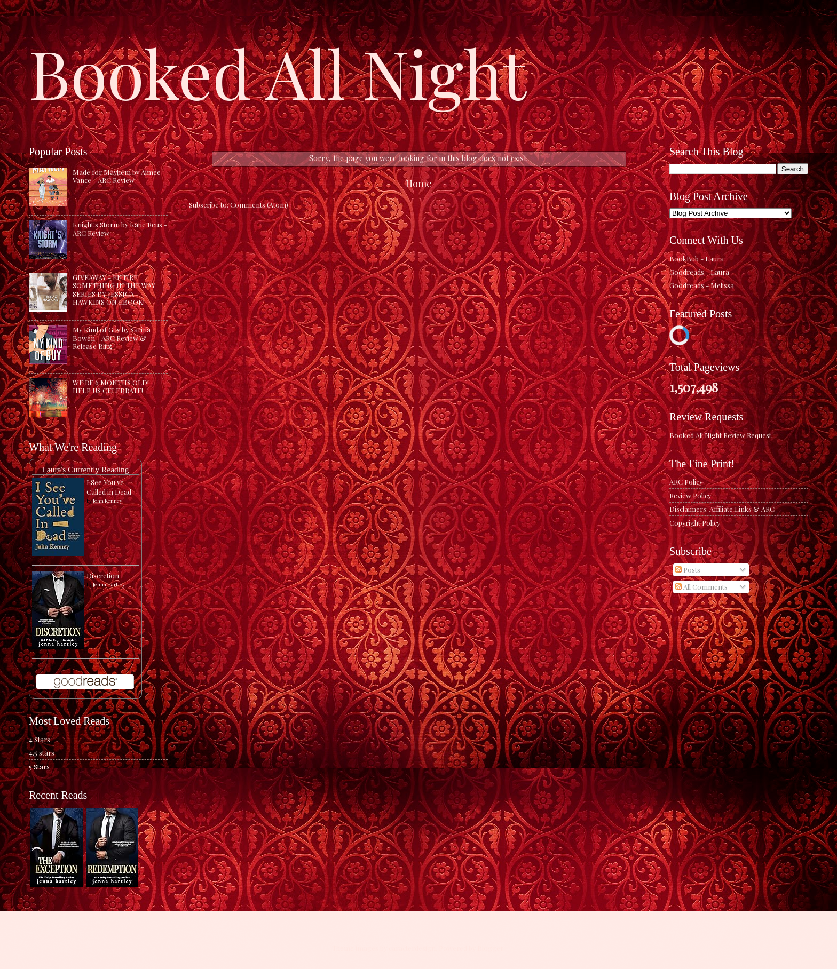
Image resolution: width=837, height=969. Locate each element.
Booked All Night (277, 72)
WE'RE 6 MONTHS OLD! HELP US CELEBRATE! (111, 386)
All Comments (701, 586)
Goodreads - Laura (699, 271)
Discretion (102, 575)
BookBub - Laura (696, 258)
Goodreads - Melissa (701, 285)
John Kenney (107, 500)
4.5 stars (41, 752)
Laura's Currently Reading (85, 469)
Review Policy (690, 495)
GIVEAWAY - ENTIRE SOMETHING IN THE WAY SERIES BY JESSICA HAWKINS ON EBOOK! (114, 289)
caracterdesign (412, 947)
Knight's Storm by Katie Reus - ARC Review (120, 228)
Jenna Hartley (109, 584)
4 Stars (39, 739)
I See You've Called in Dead (108, 487)
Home (419, 183)
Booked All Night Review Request (720, 435)
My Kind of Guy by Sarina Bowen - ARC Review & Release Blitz (112, 338)
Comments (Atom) (259, 204)
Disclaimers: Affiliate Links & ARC (722, 508)
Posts (687, 569)
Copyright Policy (694, 522)
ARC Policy (685, 481)
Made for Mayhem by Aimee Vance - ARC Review (117, 176)
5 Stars (39, 766)
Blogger (490, 947)
